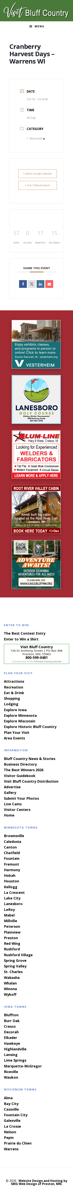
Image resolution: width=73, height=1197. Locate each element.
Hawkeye (12, 1043)
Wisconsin (36, 138)
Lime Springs (15, 1060)
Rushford (12, 949)
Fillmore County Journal (47, 661)
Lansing (11, 1054)
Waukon (11, 1077)
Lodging (11, 704)
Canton (10, 847)
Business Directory (20, 764)
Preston (11, 937)
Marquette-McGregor (23, 1066)
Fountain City (15, 1115)
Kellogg (10, 887)
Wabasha (12, 977)
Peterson (12, 926)
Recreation (13, 687)
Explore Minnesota (20, 715)
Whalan (10, 983)
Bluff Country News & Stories (29, 758)
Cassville (11, 1109)
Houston (11, 881)
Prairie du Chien (18, 1143)
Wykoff (10, 994)
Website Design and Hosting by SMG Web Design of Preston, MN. (39, 1182)
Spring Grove (15, 960)
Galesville (12, 1120)
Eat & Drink (14, 692)
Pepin (9, 1137)
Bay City (11, 1103)
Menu (39, 26)
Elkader (10, 1037)
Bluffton (11, 1015)
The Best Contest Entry (24, 633)
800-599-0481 (37, 657)
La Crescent (14, 892)
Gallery (10, 792)
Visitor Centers (17, 809)
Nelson (10, 1132)
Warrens (11, 1149)
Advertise (12, 787)
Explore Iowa (15, 709)
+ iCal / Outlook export (37, 185)
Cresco (10, 1026)
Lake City (12, 898)
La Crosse (12, 1126)
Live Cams (13, 804)
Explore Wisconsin (19, 721)
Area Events (14, 738)
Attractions (14, 681)
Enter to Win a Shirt (21, 639)
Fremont (11, 864)
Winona (10, 988)
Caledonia (12, 841)
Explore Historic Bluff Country (30, 726)
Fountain (11, 858)
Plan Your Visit (16, 732)
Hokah (9, 875)
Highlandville (15, 1049)
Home (9, 815)
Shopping (12, 698)
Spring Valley (15, 966)
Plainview (12, 932)
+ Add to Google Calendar (37, 173)
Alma (8, 1097)
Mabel (9, 915)
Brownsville (14, 835)
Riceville (11, 1071)
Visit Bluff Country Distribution (31, 781)
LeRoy (9, 909)
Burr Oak (12, 1020)
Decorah (11, 1032)
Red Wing (12, 943)
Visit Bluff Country (36, 10)
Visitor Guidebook (19, 775)
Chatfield (12, 852)
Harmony (12, 869)
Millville (10, 920)
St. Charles (13, 971)
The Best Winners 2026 (23, 770)
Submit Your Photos (21, 798)
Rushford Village (18, 955)
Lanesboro (13, 903)
